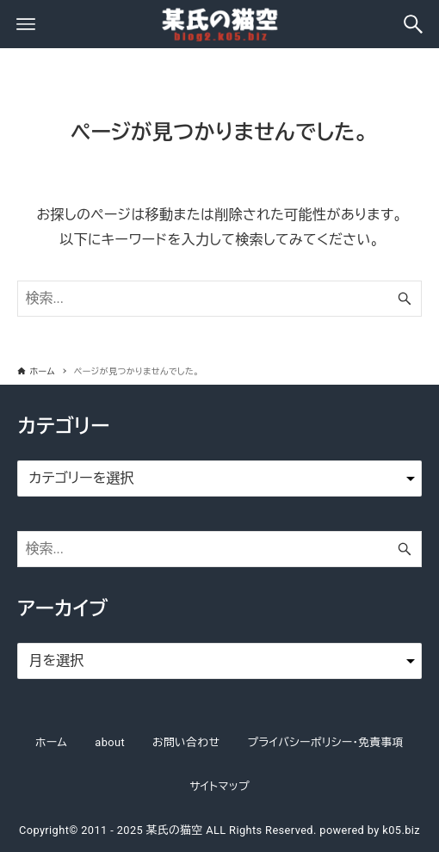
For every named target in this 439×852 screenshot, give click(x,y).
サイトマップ (219, 786)
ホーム (51, 742)
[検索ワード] (219, 299)
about (110, 742)
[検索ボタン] (413, 24)
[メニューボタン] (26, 24)
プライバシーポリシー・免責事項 (325, 742)
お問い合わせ (186, 742)
